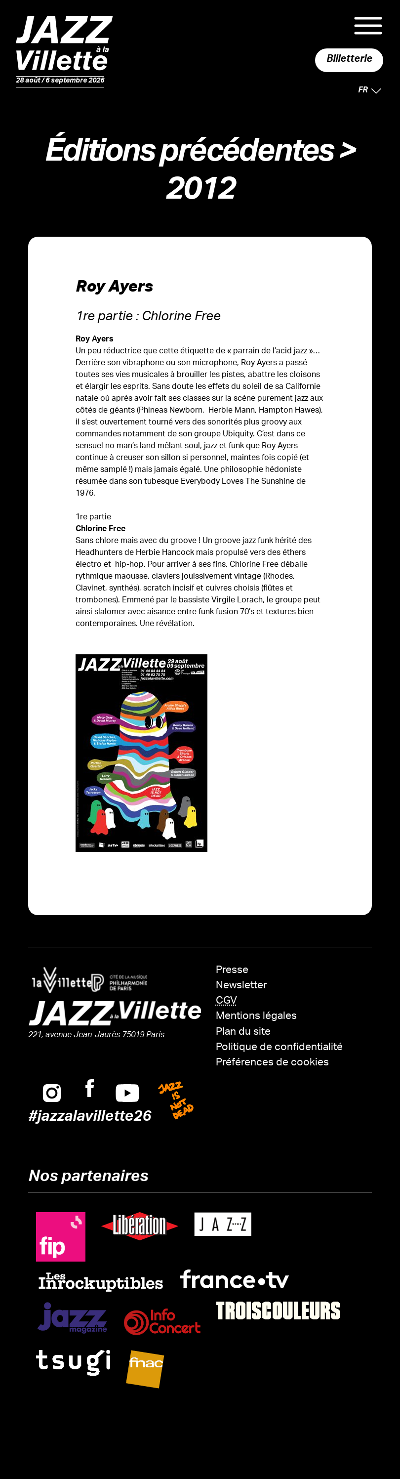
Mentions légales (256, 1016)
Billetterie (349, 60)
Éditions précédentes (188, 155)
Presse (232, 970)
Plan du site (243, 1032)
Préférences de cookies (272, 1063)
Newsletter (241, 986)
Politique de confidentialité (279, 1047)
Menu (368, 26)
